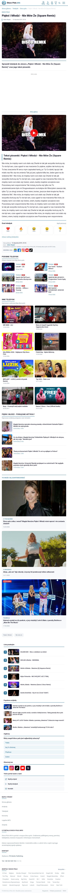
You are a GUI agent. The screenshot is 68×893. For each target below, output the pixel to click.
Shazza (26, 876)
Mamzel (12, 876)
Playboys (8, 752)
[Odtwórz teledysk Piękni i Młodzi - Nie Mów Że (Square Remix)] (34, 133)
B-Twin (5, 873)
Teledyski (15, 8)
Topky (7, 743)
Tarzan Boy (56, 882)
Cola (48, 882)
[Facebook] (19, 250)
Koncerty (5, 816)
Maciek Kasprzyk (14, 885)
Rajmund (24, 885)
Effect (62, 876)
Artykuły (4, 806)
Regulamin (45, 891)
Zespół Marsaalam (42, 885)
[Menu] (63, 2)
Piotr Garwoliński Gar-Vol (36, 873)
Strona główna (6, 8)
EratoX (43, 876)
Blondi (19, 876)
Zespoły (4, 825)
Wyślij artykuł (11, 779)
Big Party (24, 879)
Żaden (7, 757)
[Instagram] (23, 250)
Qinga (32, 882)
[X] (28, 768)
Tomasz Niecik (40, 882)
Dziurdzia (50, 879)
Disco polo (23, 8)
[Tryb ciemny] (59, 2)
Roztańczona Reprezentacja (11, 882)
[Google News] (15, 250)
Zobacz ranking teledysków (10, 237)
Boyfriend (25, 882)
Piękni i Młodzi (7, 635)
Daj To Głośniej (10, 747)
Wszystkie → (62, 869)
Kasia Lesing (15, 879)
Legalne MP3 (6, 820)
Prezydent (6, 879)
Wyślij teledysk (11, 784)
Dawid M (31, 879)
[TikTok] (31, 250)
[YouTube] (27, 250)
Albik (62, 873)
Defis (43, 879)
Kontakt (9, 789)
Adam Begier (7, 19)
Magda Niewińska (52, 876)
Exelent (5, 885)
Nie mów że (19, 635)
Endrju (57, 873)
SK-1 (38, 879)
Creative (57, 879)
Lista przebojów (9, 644)
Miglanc (11, 873)
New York (59, 885)
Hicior (52, 885)
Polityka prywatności (55, 891)
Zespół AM (49, 873)
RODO (64, 891)
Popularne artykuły (10, 700)
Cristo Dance (34, 876)
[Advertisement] (34, 92)
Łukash (32, 885)
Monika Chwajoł (21, 873)
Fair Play (5, 876)
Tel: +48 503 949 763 (11, 861)
